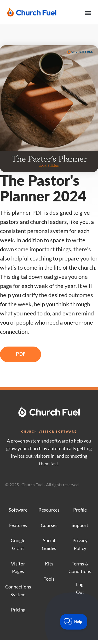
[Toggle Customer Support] (74, 622)
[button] (88, 13)
